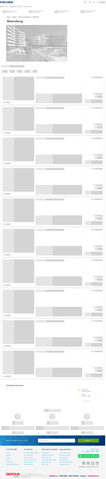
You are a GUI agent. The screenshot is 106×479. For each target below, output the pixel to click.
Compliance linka (28, 464)
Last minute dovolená (65, 455)
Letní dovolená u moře (65, 452)
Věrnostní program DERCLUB (31, 452)
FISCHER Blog (9, 462)
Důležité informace (47, 462)
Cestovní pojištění (28, 457)
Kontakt (8, 452)
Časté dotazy (45, 464)
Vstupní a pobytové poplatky (49, 459)
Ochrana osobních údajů (30, 459)
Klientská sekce (46, 452)
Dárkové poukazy (28, 455)
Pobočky (8, 455)
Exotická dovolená (64, 459)
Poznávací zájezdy (64, 464)
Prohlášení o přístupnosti (12, 464)
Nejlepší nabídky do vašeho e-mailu (16, 440)
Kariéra (8, 457)
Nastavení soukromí (29, 462)
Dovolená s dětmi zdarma (66, 462)
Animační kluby (63, 457)
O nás (7, 459)
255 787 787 (92, 451)
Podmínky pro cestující (47, 455)
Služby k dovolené (46, 457)
